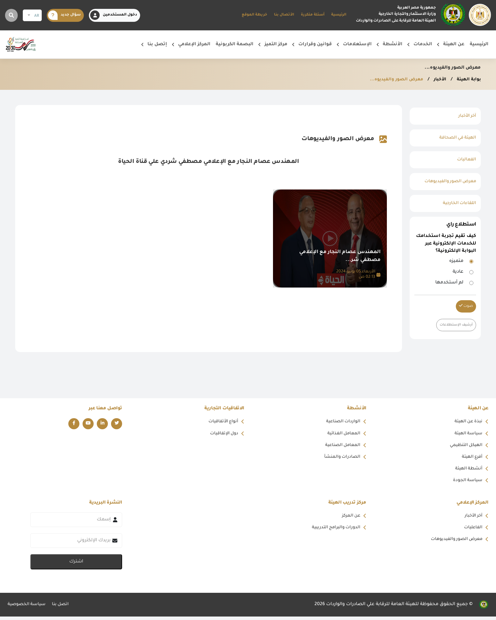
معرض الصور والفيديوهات (448, 181)
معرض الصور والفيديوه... (392, 79)
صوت (466, 306)
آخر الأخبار (466, 116)
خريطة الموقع (254, 15)
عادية (458, 272)
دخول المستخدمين (113, 15)
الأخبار (437, 79)
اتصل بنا (63, 608)
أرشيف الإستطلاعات (455, 325)
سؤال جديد (64, 15)
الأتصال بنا (284, 15)
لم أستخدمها (449, 282)
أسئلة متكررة (313, 15)
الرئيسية (338, 15)
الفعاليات (466, 159)
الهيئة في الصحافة (456, 137)
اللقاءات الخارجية (458, 203)
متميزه (456, 261)
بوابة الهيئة (467, 79)
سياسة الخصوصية (28, 608)
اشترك (76, 565)
